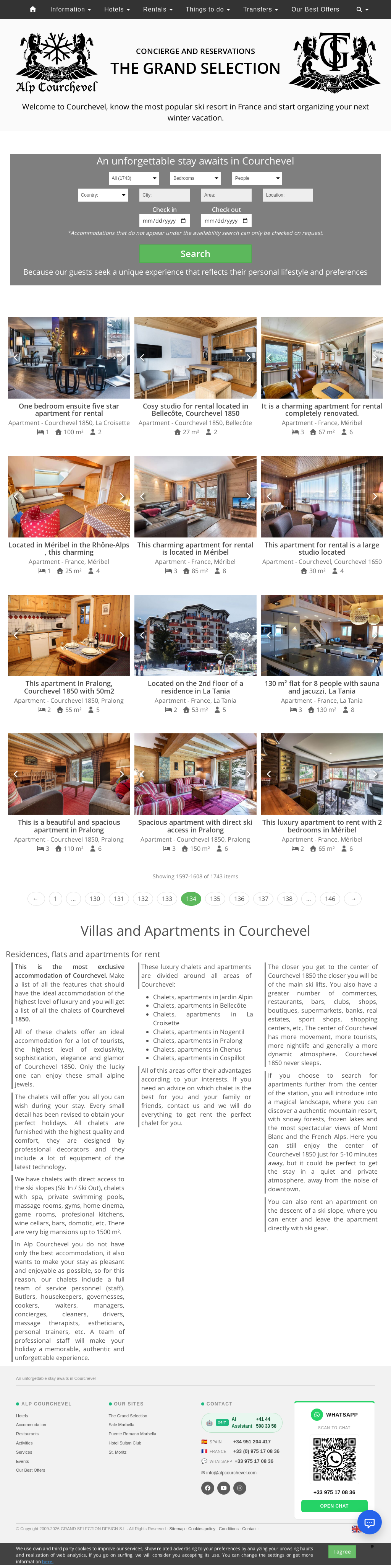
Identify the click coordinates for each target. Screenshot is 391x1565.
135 (215, 898)
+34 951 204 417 (252, 1441)
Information (70, 9)
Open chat (334, 1506)
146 (330, 898)
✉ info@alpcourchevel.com (229, 1472)
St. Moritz (117, 1452)
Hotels (117, 9)
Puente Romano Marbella (133, 1433)
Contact (250, 1528)
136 (239, 898)
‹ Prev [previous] (36, 899)
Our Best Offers (315, 9)
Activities (24, 1443)
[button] (16, 358)
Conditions (229, 1528)
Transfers (260, 9)
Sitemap (177, 1528)
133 (167, 898)
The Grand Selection (128, 1416)
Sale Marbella (121, 1424)
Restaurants (27, 1433)
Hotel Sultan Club (125, 1443)
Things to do (208, 9)
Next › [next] (353, 899)
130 (95, 898)
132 (143, 898)
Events (22, 1461)
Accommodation (31, 1424)
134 (191, 898)
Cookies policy (202, 1528)
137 (263, 898)
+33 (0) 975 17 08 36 (256, 1451)
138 (287, 898)
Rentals (158, 9)
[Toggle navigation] (362, 9)
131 (119, 898)
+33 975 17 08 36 (253, 1461)
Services (24, 1452)
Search (195, 253)
